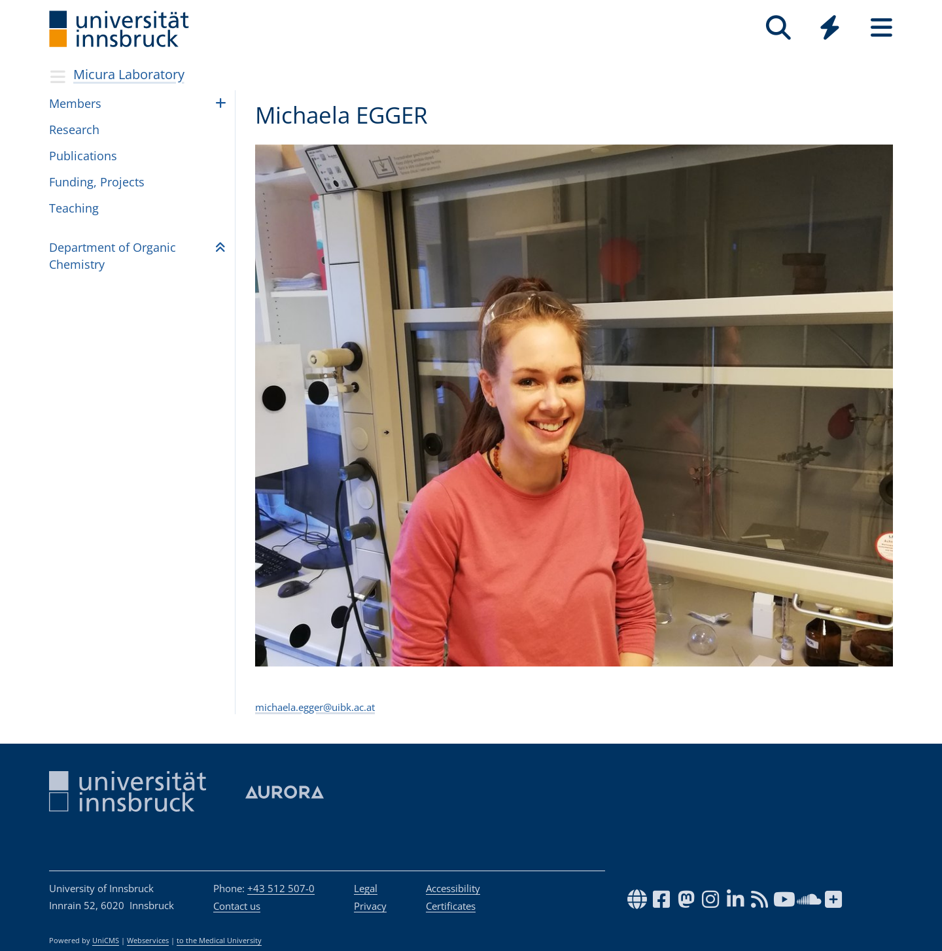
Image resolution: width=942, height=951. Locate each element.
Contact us (236, 905)
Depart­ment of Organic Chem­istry (112, 255)
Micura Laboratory (128, 74)
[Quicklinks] (830, 28)
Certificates (451, 905)
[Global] (829, 29)
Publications (83, 156)
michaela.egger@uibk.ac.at (315, 707)
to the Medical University (219, 940)
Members (75, 103)
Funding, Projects (97, 182)
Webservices (148, 940)
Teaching (74, 208)
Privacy (370, 905)
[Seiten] (881, 28)
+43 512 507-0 (281, 888)
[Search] (778, 28)
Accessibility (453, 888)
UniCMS (105, 940)
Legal (365, 888)
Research (74, 129)
